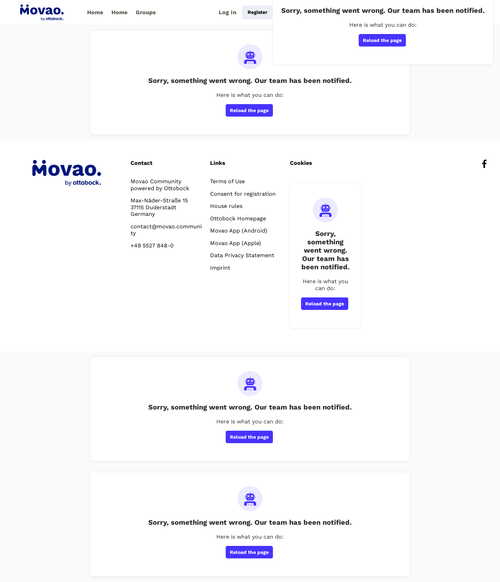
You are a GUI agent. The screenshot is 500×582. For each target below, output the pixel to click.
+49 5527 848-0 (152, 245)
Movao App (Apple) (235, 243)
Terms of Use (227, 181)
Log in (227, 12)
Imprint (220, 267)
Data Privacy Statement (242, 255)
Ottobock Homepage (238, 218)
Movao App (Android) (238, 230)
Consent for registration (243, 194)
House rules (226, 206)
